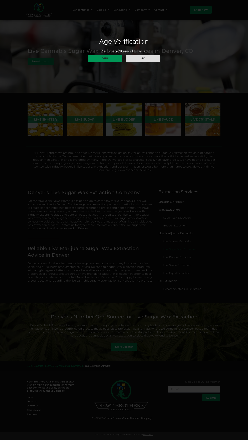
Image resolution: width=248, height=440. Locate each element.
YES (105, 58)
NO (143, 58)
